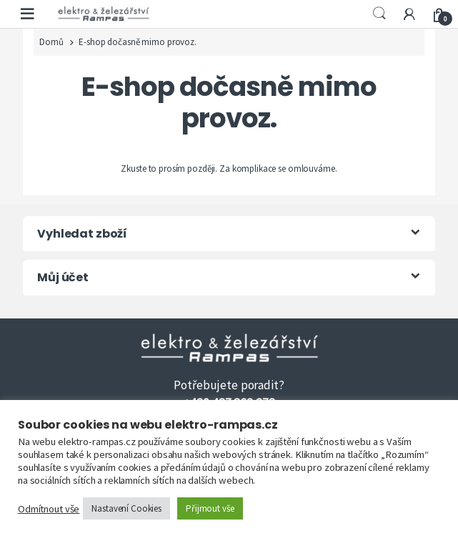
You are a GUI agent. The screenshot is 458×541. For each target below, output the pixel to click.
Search (379, 13)
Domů (51, 42)
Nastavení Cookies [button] (126, 508)
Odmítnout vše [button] (48, 508)
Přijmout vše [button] (210, 508)
